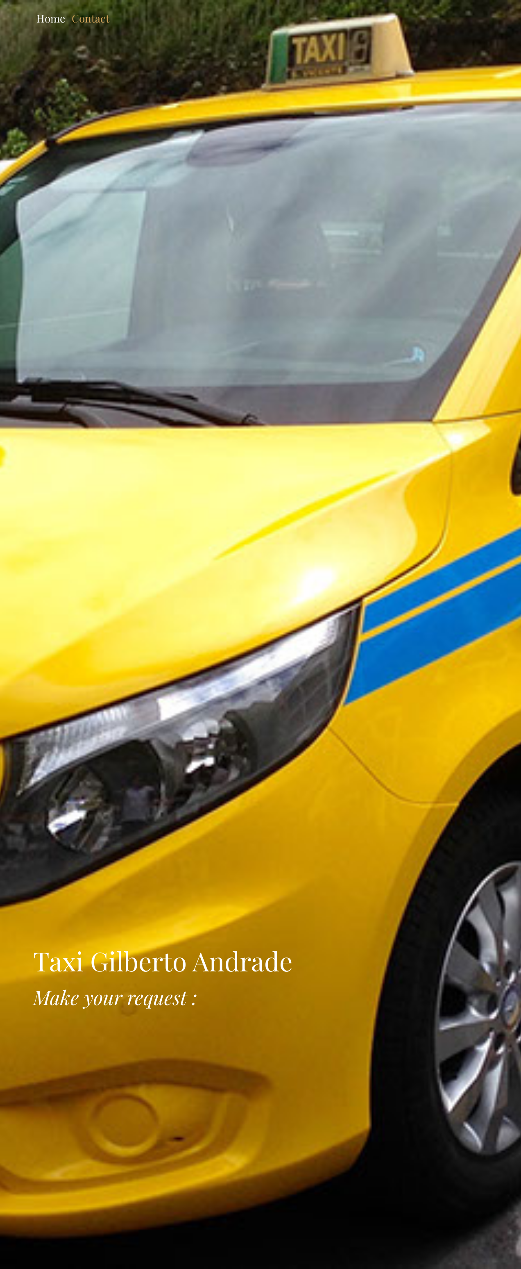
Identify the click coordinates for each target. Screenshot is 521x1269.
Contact (90, 18)
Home (50, 18)
